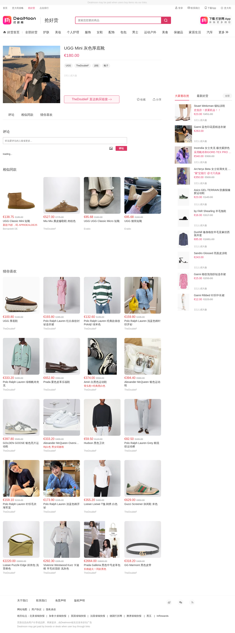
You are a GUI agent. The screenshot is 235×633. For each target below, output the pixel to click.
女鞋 (100, 32)
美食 (165, 32)
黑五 (149, 615)
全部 (227, 96)
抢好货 (31, 8)
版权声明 (79, 600)
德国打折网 (116, 615)
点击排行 (44, 8)
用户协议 (36, 609)
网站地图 (22, 609)
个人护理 (73, 32)
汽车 (210, 32)
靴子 (106, 65)
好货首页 (11, 32)
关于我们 (22, 600)
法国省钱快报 (97, 615)
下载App (210, 8)
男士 (135, 32)
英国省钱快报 (78, 615)
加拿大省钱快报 (57, 615)
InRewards (163, 615)
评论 (121, 148)
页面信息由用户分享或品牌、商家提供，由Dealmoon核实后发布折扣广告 (54, 622)
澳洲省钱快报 (133, 615)
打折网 (19, 19)
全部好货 (31, 32)
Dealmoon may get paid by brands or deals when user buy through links (53, 626)
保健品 (178, 32)
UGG (68, 65)
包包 (123, 32)
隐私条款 (51, 609)
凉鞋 (96, 65)
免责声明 (60, 600)
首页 (5, 8)
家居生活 (195, 32)
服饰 (88, 32)
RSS (192, 602)
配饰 (112, 32)
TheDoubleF (82, 65)
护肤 (46, 32)
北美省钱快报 (37, 615)
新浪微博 (169, 602)
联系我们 (193, 8)
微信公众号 (180, 602)
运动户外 (150, 32)
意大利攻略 (18, 8)
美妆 (58, 32)
